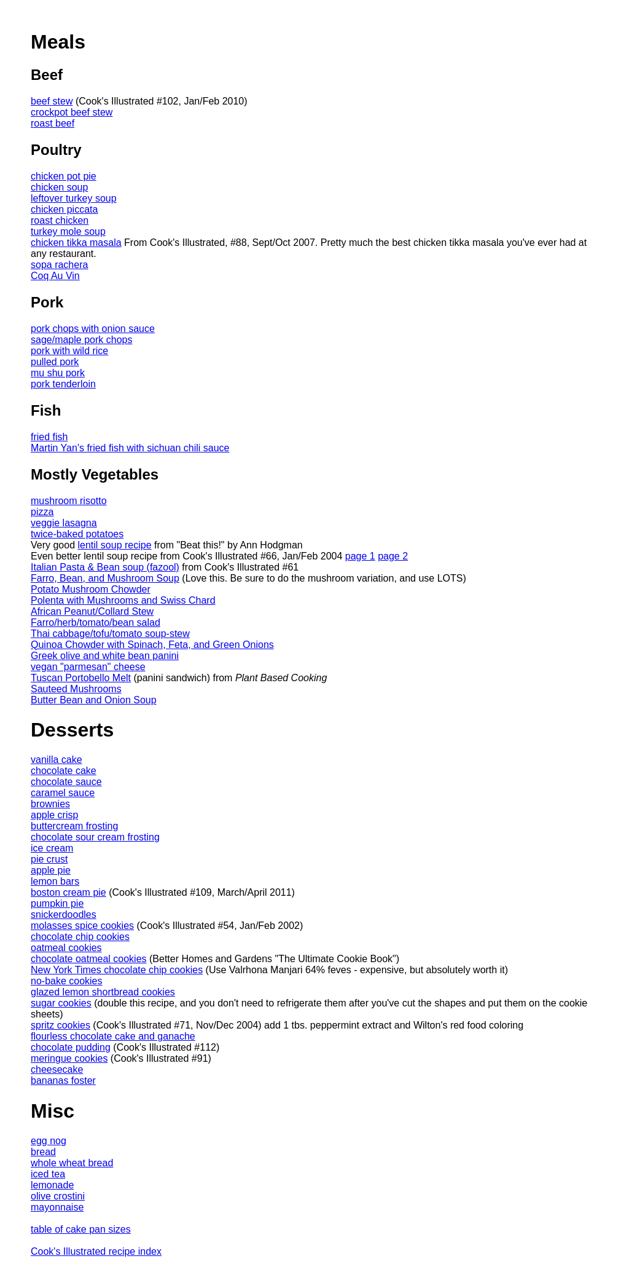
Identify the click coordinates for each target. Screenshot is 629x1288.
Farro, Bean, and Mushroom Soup (105, 578)
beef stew (51, 101)
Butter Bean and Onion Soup (94, 700)
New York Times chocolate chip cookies (117, 970)
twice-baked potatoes (77, 534)
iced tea (48, 1174)
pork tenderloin (63, 384)
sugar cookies (61, 1003)
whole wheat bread (72, 1163)
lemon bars (55, 881)
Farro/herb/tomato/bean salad (95, 622)
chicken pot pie (63, 176)
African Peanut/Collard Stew (92, 611)
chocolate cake (63, 770)
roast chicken (59, 220)
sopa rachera (59, 264)
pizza (42, 512)
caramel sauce (63, 793)
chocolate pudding (71, 1047)
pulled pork (55, 362)
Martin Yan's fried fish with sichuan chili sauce (130, 448)
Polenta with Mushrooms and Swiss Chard (123, 600)
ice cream (52, 848)
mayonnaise (57, 1207)
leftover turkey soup (74, 198)
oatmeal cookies (66, 947)
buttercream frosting (74, 826)
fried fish (49, 437)
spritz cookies (60, 1025)
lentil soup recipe (115, 545)
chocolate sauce (66, 781)
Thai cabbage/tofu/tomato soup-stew (110, 633)
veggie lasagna (64, 523)
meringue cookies (69, 1058)
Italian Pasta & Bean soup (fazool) (105, 567)
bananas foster (63, 1080)
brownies (50, 804)
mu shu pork (58, 373)
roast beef (52, 123)
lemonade (52, 1185)
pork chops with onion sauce (93, 328)
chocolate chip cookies (80, 936)
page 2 (393, 556)
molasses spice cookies (82, 925)
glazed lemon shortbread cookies (103, 992)
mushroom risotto (69, 501)
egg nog (48, 1141)
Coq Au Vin (55, 276)
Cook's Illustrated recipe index (96, 1251)
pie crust (49, 859)
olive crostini (58, 1196)
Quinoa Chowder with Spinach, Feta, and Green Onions (152, 644)
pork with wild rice (69, 351)
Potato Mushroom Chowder (90, 589)
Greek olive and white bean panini (105, 655)
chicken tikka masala (76, 242)
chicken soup (59, 187)
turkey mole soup (68, 231)
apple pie (51, 870)
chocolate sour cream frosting (95, 837)
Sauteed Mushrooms (76, 689)
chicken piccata (64, 209)
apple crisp (54, 815)
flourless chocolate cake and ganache (113, 1036)
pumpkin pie (57, 903)
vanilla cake (56, 759)
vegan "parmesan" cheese (88, 667)
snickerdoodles (63, 914)
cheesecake (57, 1069)
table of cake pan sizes (81, 1229)
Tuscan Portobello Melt (81, 678)
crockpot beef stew (71, 112)
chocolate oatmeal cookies (89, 959)
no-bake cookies (67, 981)
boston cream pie (68, 892)
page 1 (360, 556)
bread (43, 1152)
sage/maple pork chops (81, 339)
